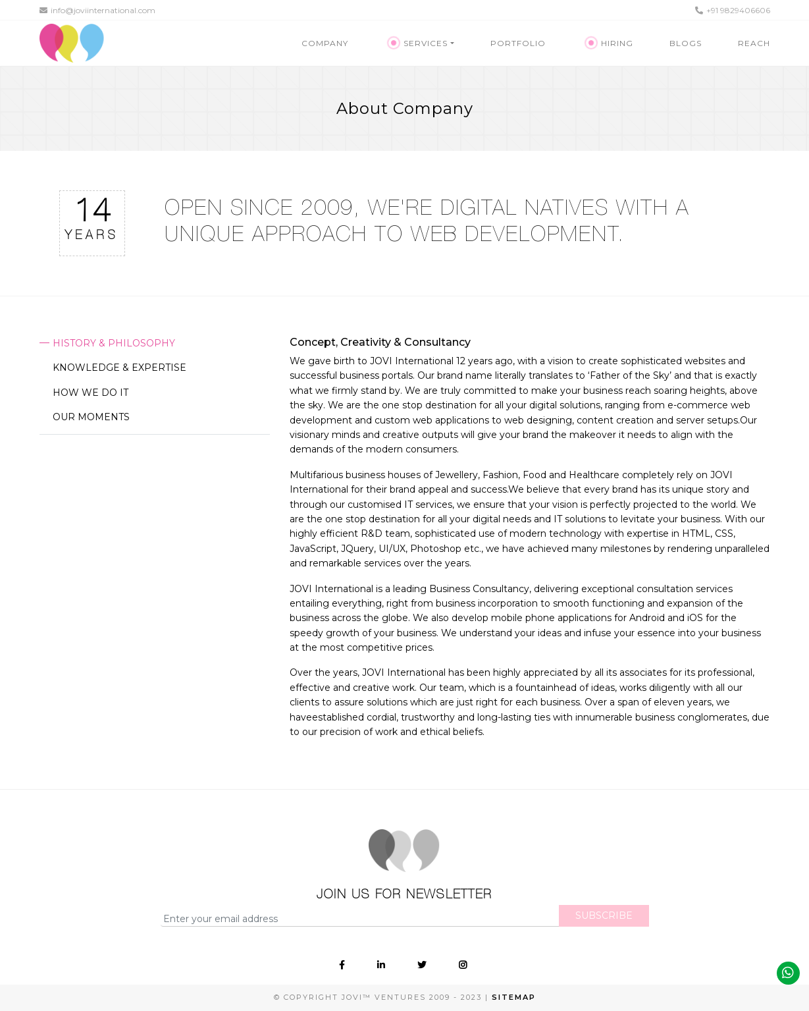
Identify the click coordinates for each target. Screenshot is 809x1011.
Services (419, 43)
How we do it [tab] (90, 392)
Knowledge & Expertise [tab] (119, 367)
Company (324, 43)
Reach (754, 43)
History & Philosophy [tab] (114, 343)
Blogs (685, 43)
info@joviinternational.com (97, 10)
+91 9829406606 (732, 10)
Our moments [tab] (91, 417)
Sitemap (514, 997)
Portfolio (518, 43)
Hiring (610, 43)
